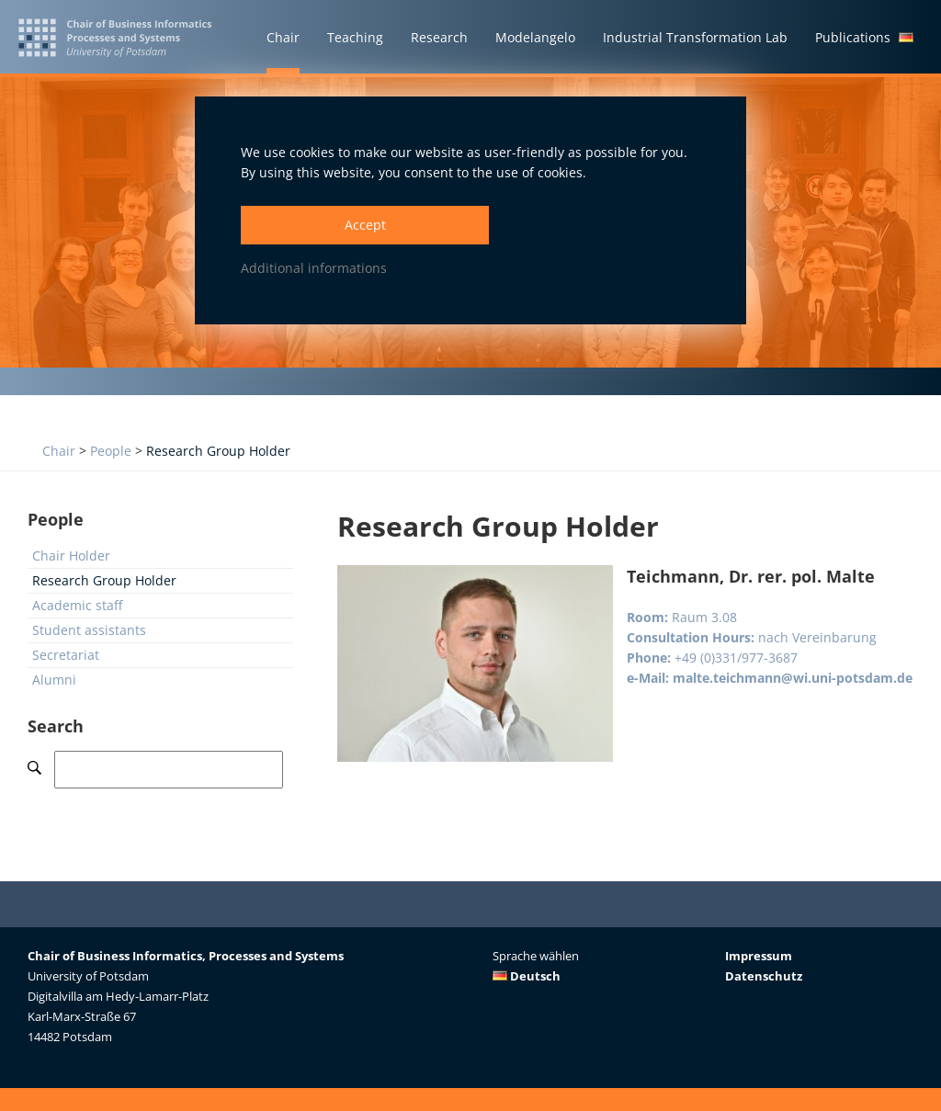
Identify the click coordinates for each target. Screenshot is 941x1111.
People (110, 450)
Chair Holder (71, 555)
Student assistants (89, 630)
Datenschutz (763, 976)
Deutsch (527, 976)
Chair (58, 450)
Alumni (54, 679)
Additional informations (314, 268)
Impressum (758, 955)
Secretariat (65, 654)
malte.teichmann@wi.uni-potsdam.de (793, 677)
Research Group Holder (218, 450)
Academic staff (77, 605)
